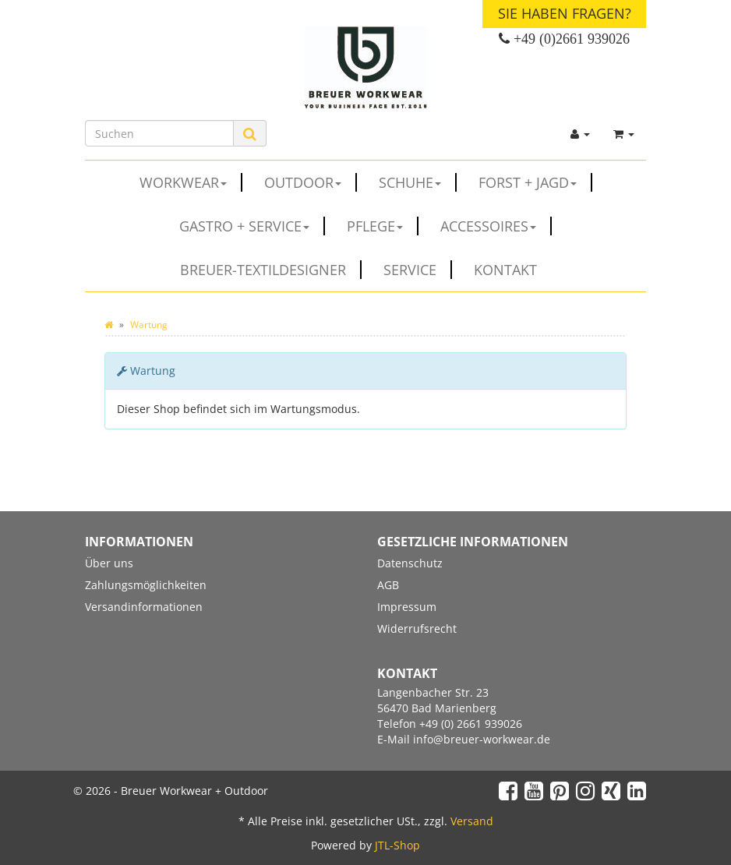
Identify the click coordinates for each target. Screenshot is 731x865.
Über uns (109, 563)
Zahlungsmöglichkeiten (146, 584)
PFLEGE (382, 226)
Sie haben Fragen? (564, 13)
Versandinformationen (144, 606)
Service (417, 269)
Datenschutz (410, 563)
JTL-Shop (397, 845)
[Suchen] (159, 133)
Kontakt (505, 269)
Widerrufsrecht (417, 628)
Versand (471, 821)
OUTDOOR (310, 182)
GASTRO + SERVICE (252, 226)
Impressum (406, 606)
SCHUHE (418, 182)
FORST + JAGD (535, 182)
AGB (388, 584)
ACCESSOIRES (496, 226)
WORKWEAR (190, 182)
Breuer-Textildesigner (271, 269)
